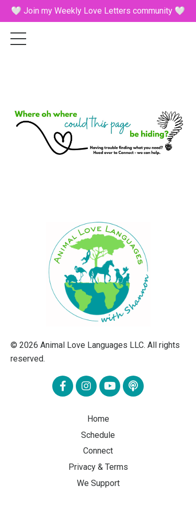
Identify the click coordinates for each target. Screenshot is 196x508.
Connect (98, 451)
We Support (98, 483)
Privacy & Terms (98, 467)
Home (98, 419)
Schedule (98, 435)
